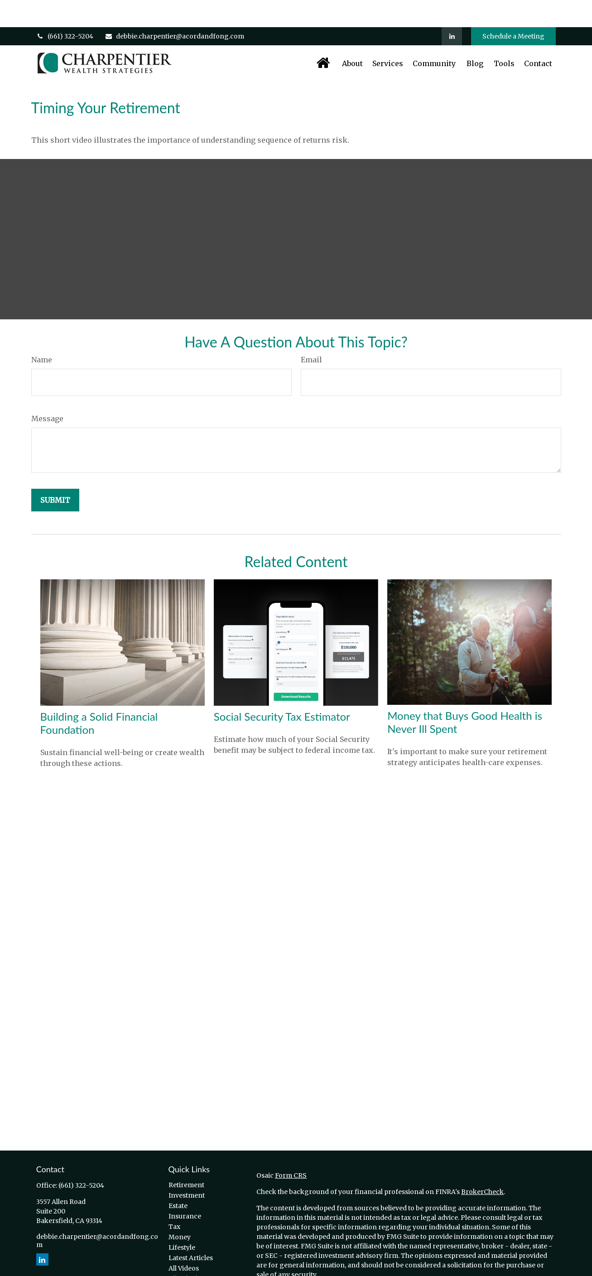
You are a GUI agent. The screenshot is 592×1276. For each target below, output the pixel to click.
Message (47, 391)
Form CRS (291, 1148)
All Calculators (191, 1251)
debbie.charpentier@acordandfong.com (174, 9)
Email (311, 332)
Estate (178, 1179)
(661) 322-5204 (64, 9)
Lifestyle (181, 1220)
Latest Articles (190, 1231)
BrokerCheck (482, 1164)
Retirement (186, 1158)
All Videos (183, 1241)
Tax (174, 1199)
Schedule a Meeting (513, 9)
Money (179, 1210)
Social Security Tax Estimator (282, 689)
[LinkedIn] (452, 9)
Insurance (184, 1189)
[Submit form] (55, 473)
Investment (186, 1168)
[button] (323, 36)
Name (41, 332)
